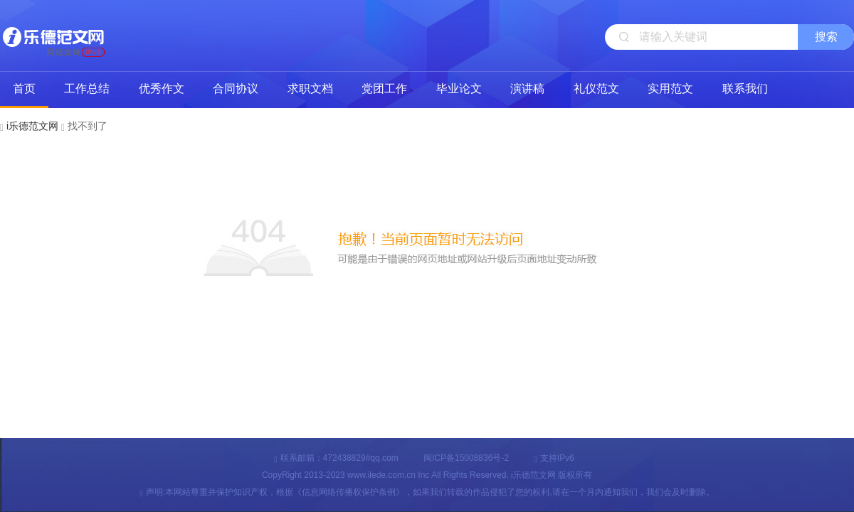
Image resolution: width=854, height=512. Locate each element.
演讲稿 (527, 88)
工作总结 (87, 88)
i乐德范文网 (53, 35)
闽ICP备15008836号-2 (466, 458)
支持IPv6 (554, 458)
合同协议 (235, 88)
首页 (24, 88)
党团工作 (384, 88)
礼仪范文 (596, 88)
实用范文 (670, 88)
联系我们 (745, 88)
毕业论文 (459, 88)
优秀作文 (161, 88)
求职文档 (310, 88)
